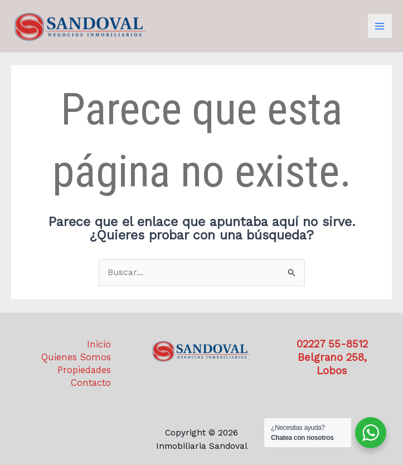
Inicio (99, 344)
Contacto (91, 383)
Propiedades (84, 370)
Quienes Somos (76, 357)
